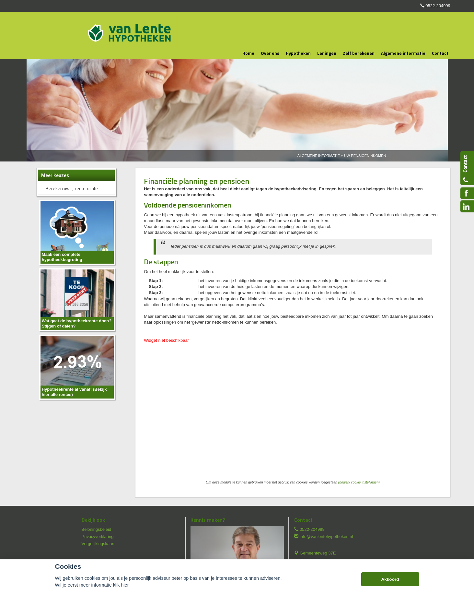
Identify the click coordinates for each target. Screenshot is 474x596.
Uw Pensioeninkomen (365, 156)
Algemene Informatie (318, 156)
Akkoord (390, 579)
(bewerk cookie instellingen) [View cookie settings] (359, 482)
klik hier (121, 585)
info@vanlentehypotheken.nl (326, 536)
